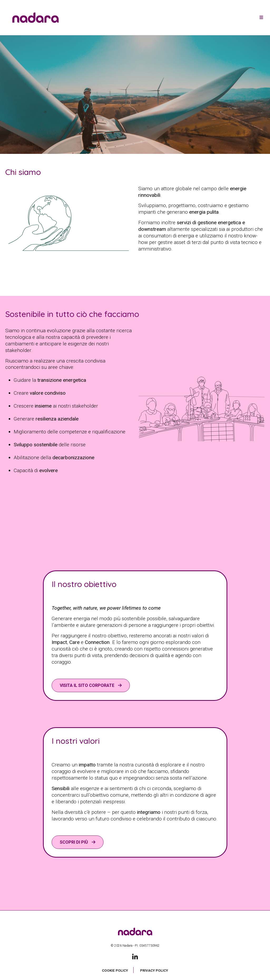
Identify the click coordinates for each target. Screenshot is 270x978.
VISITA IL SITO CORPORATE (87, 685)
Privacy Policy (154, 970)
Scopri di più (74, 842)
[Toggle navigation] (261, 17)
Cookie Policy (115, 970)
